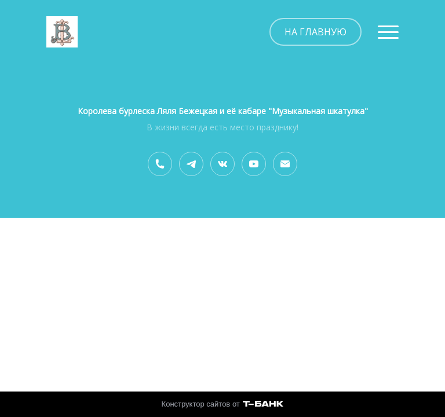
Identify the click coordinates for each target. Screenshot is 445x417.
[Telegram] (191, 164)
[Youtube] (254, 164)
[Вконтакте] (222, 164)
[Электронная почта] (285, 164)
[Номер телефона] (160, 164)
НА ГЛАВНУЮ (315, 31)
